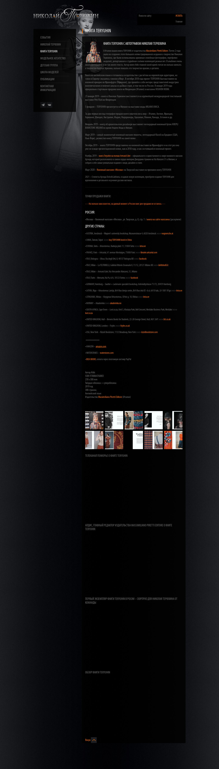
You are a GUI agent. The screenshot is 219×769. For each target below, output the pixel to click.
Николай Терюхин (50, 44)
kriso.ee (143, 246)
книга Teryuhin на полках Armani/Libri (114, 156)
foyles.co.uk (125, 326)
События (45, 37)
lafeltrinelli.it (163, 265)
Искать (179, 15)
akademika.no (115, 303)
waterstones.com (107, 353)
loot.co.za (89, 313)
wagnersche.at (167, 233)
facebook (142, 259)
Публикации (47, 79)
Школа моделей (49, 72)
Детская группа (49, 65)
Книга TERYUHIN (48, 51)
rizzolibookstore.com (149, 332)
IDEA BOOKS (91, 359)
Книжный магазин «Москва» (110, 170)
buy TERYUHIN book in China (120, 240)
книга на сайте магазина (158, 219)
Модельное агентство (53, 58)
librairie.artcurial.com (149, 252)
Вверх (91, 740)
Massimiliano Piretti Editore (157, 51)
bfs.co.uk (166, 319)
